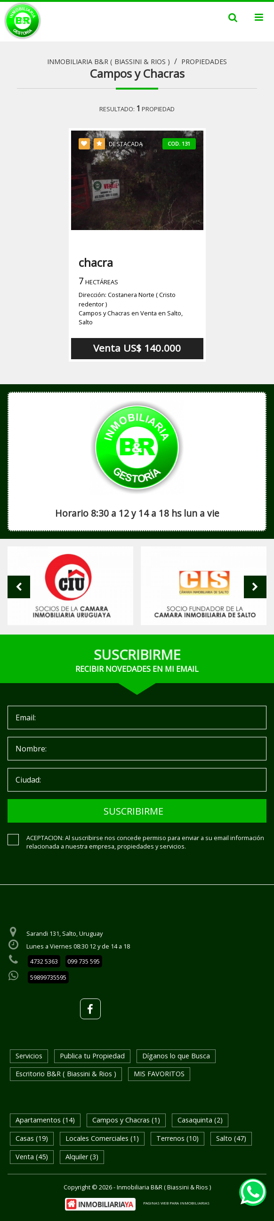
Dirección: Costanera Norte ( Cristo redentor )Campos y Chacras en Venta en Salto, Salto (131, 308)
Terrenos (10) (177, 1138)
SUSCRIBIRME (133, 811)
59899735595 (48, 977)
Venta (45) (32, 1156)
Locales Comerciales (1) (102, 1138)
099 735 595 (83, 961)
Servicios (29, 1055)
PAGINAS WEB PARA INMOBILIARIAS (176, 1202)
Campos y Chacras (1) (126, 1119)
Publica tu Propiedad (92, 1055)
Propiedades (204, 62)
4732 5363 (44, 961)
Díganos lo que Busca (176, 1055)
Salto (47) (231, 1138)
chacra (96, 262)
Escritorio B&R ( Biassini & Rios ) (66, 1073)
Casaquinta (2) (200, 1119)
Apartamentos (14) (45, 1119)
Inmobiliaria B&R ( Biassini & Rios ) (108, 62)
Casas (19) (32, 1138)
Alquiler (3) (81, 1156)
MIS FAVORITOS (159, 1073)
